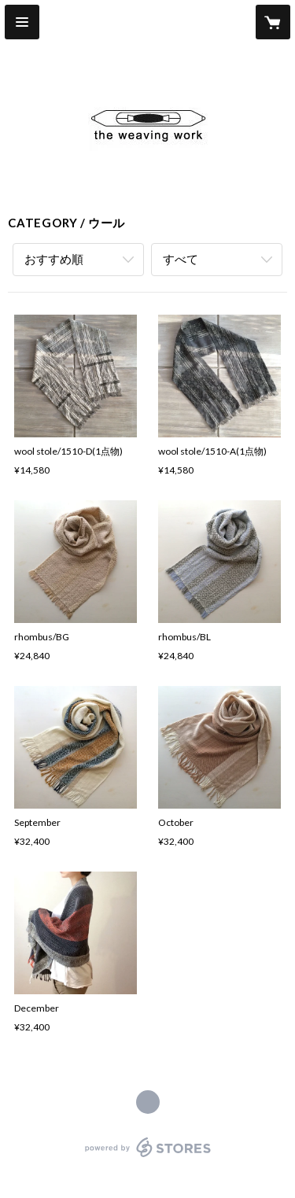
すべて (180, 259)
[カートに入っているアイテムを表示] (273, 22)
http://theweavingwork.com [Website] (148, 1102)
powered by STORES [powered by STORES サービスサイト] (147, 1157)
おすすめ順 (53, 259)
